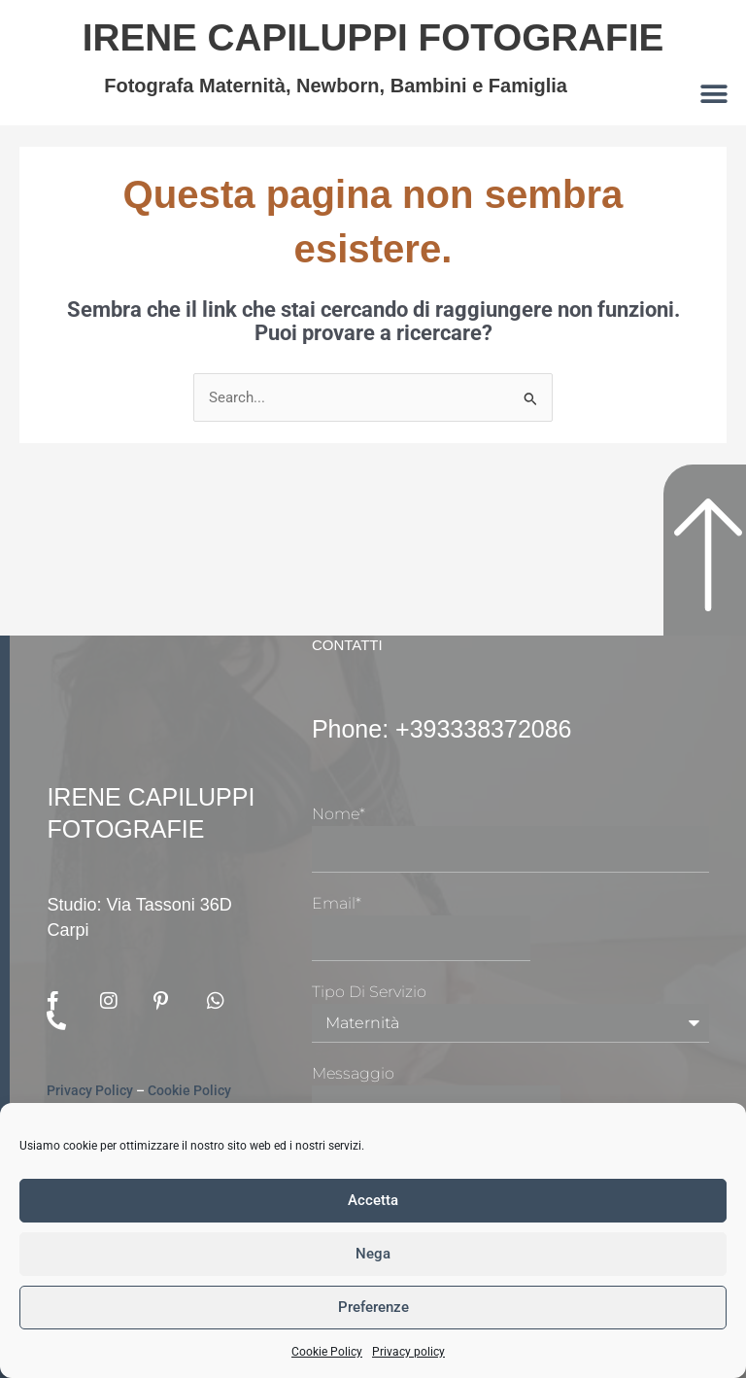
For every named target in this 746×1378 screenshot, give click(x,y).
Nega (373, 1253)
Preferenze (373, 1307)
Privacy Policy (90, 1090)
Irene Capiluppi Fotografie (372, 37)
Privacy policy (408, 1352)
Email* (336, 903)
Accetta (373, 1200)
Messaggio (353, 1073)
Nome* (338, 814)
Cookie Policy (326, 1352)
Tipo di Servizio (369, 991)
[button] (714, 94)
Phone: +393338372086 (442, 728)
